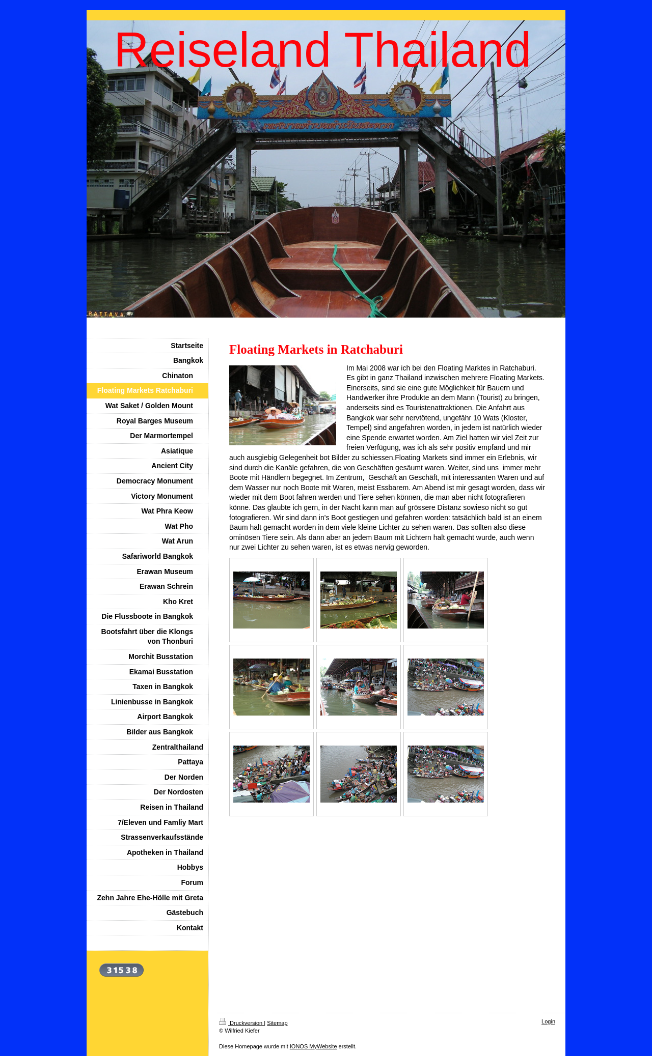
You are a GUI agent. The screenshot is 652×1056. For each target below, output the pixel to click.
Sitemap (277, 1023)
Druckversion (241, 1023)
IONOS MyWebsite (313, 1046)
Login (548, 1021)
